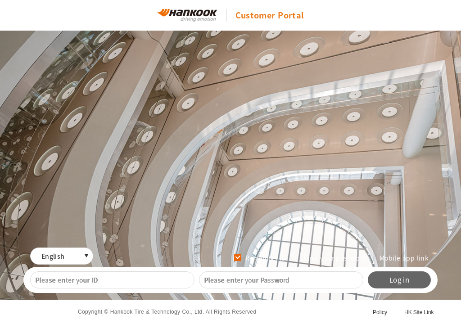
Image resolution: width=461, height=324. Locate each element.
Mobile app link (404, 257)
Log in (399, 280)
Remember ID (265, 257)
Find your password (335, 257)
